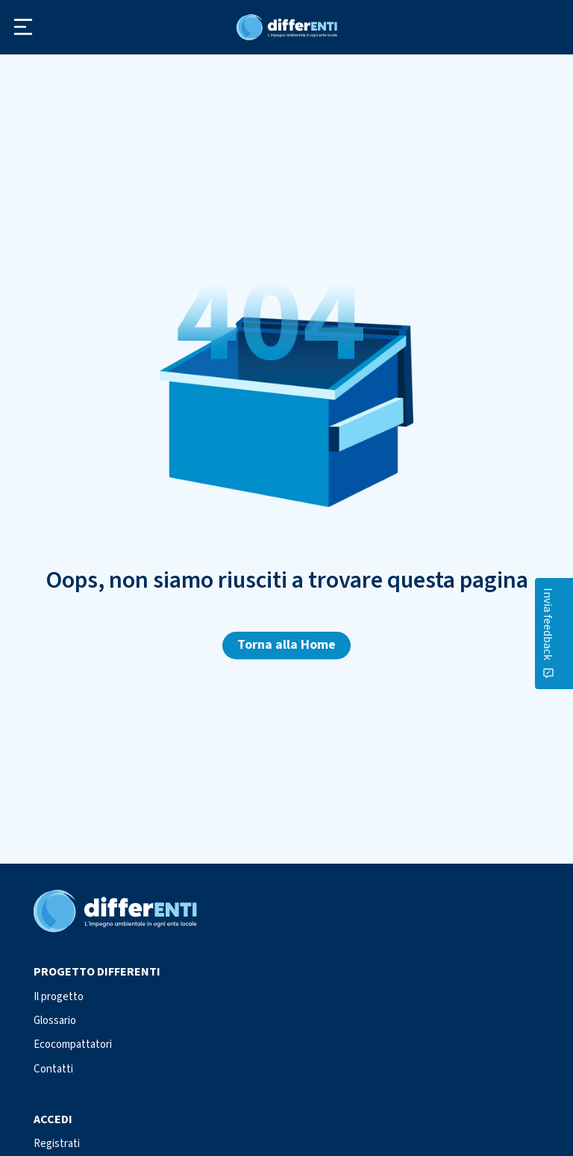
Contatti (53, 1069)
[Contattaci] (561, 633)
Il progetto (59, 996)
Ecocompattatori (73, 1044)
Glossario (55, 1020)
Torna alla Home (286, 644)
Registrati (57, 1143)
